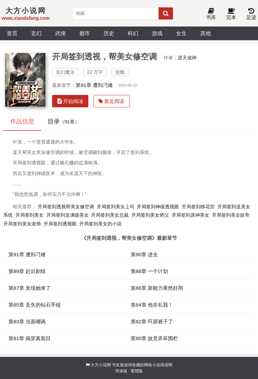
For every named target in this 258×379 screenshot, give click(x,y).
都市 (84, 33)
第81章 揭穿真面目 (29, 338)
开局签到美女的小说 (100, 223)
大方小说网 (101, 365)
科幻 (133, 33)
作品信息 (22, 121)
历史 (108, 33)
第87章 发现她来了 (29, 288)
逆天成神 (187, 57)
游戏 (157, 33)
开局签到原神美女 (190, 215)
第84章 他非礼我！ (152, 305)
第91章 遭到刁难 (94, 85)
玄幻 (36, 33)
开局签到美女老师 (22, 223)
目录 (63, 121)
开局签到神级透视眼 (158, 206)
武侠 (60, 33)
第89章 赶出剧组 (27, 271)
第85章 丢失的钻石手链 (34, 305)
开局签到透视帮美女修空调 (66, 206)
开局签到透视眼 (60, 223)
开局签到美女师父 (150, 215)
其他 (205, 33)
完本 (231, 14)
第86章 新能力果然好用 (157, 288)
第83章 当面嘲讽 (27, 321)
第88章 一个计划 (149, 271)
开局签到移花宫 (198, 206)
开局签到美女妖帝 (231, 215)
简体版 (121, 371)
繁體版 (137, 371)
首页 (12, 33)
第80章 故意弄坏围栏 (154, 338)
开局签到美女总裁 (110, 215)
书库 (211, 14)
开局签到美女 (29, 215)
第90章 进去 (144, 254)
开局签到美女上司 (115, 206)
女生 (181, 33)
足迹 (251, 14)
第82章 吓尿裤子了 (152, 321)
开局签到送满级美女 (67, 215)
